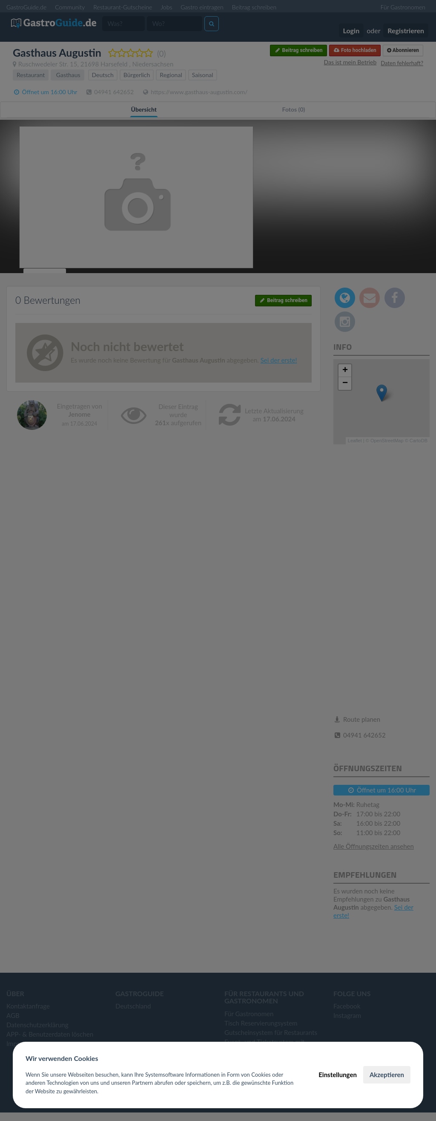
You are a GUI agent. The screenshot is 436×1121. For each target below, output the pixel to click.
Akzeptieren (387, 1074)
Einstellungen (337, 1074)
